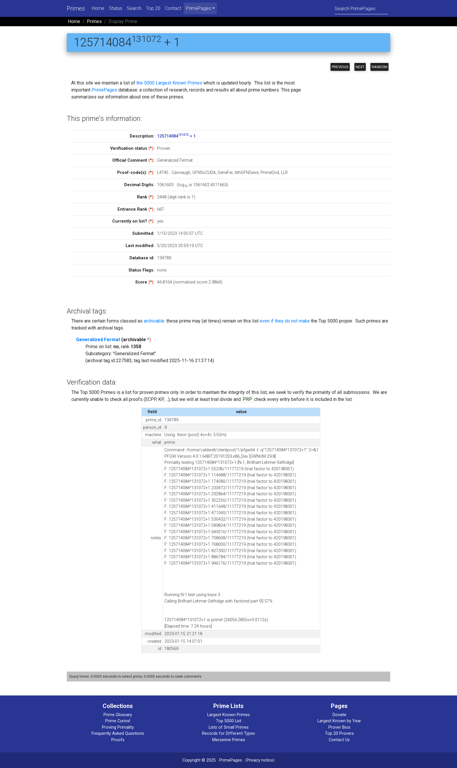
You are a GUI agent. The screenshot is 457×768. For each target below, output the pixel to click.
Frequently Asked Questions (118, 733)
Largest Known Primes (228, 714)
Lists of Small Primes (229, 727)
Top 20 (153, 8)
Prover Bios (339, 727)
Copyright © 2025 (199, 760)
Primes (76, 8)
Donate (339, 714)
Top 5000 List (228, 720)
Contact (173, 8)
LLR (284, 172)
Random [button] (379, 67)
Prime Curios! (117, 720)
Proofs (117, 739)
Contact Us (339, 739)
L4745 (162, 172)
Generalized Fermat (98, 339)
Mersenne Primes (228, 739)
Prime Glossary (117, 714)
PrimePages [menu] (198, 8)
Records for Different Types (228, 733)
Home (98, 8)
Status (115, 8)
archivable (154, 321)
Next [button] (360, 67)
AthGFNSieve (247, 172)
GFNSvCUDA (204, 172)
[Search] (361, 8)
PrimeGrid (270, 172)
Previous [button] (340, 67)
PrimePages (104, 90)
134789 (164, 258)
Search (134, 8)
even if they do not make (285, 321)
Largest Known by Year (339, 720)
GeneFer (225, 172)
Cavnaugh (181, 172)
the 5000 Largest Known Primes (169, 83)
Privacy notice (260, 760)
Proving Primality (118, 727)
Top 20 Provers (339, 733)
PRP (247, 399)
